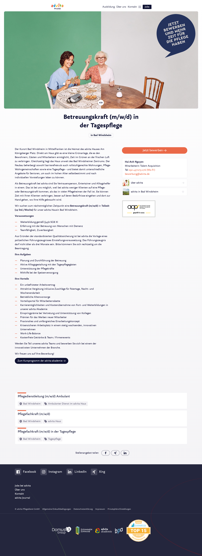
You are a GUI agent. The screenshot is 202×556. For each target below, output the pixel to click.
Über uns (20, 489)
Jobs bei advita (23, 485)
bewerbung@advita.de (137, 174)
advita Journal (22, 498)
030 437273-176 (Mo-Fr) (142, 170)
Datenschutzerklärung (83, 509)
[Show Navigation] (139, 7)
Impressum (100, 509)
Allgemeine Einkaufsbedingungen (56, 509)
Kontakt (19, 494)
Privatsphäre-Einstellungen (119, 509)
